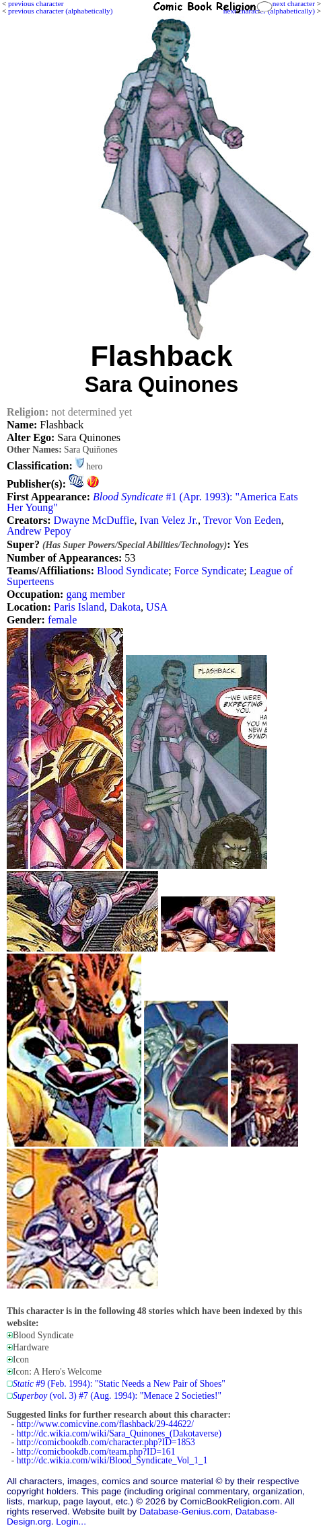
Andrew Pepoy (39, 531)
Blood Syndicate (132, 570)
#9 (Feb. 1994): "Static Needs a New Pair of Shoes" (119, 1384)
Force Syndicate (209, 570)
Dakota (125, 607)
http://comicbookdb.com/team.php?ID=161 (96, 1452)
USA (157, 607)
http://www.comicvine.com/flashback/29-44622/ (105, 1424)
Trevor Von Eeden (242, 520)
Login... (71, 1521)
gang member (95, 594)
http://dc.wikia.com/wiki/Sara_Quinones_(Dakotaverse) (119, 1433)
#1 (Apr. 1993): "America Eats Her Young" (152, 502)
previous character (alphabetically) (60, 11)
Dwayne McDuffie (93, 520)
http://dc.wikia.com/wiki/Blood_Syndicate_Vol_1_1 (112, 1460)
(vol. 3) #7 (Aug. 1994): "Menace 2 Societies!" (117, 1396)
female (62, 619)
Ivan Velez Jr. (169, 520)
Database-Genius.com (184, 1511)
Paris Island (79, 607)
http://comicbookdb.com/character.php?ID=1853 (106, 1442)
